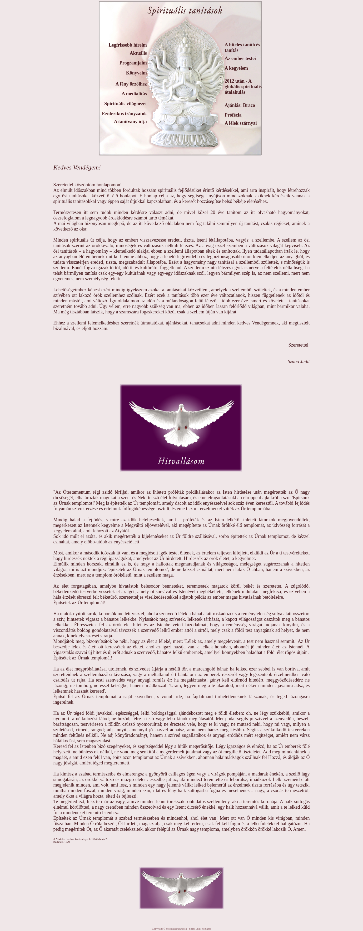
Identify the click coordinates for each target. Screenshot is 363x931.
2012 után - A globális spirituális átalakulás (243, 86)
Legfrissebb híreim (128, 45)
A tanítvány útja (130, 121)
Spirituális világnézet (125, 103)
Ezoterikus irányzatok (124, 113)
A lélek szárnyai (241, 123)
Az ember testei (240, 58)
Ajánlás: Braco (240, 105)
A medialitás (134, 93)
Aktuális (138, 53)
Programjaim (133, 63)
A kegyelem (236, 68)
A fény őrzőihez (131, 84)
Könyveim (136, 73)
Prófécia (233, 115)
